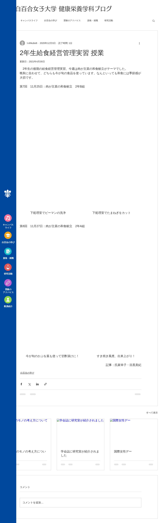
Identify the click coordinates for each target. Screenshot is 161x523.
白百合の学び (50, 20)
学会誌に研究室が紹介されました (80, 453)
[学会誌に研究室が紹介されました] (80, 432)
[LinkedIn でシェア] (37, 384)
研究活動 (108, 20)
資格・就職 (92, 20)
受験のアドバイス (72, 20)
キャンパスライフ (29, 20)
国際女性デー (123, 451)
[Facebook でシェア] (21, 384)
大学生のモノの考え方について (26, 453)
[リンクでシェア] (45, 384)
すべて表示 (152, 412)
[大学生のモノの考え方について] (27, 432)
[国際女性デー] (134, 432)
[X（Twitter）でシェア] (29, 384)
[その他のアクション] (139, 43)
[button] (153, 20)
